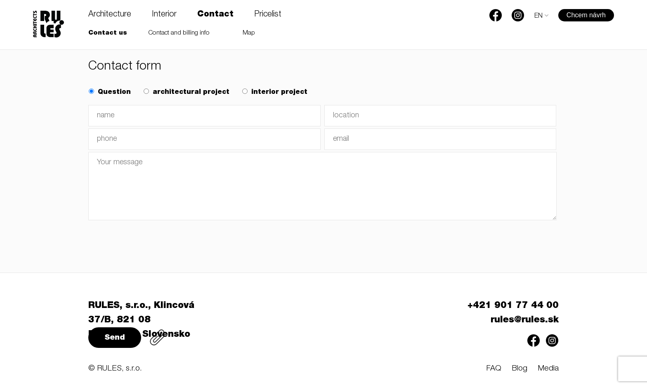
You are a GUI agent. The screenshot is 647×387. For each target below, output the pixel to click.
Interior (164, 15)
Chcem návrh (586, 15)
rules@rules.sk (525, 320)
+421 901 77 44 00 (513, 305)
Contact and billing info (179, 33)
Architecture (109, 15)
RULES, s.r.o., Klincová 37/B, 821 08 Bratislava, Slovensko (141, 320)
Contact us (107, 33)
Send (114, 338)
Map (249, 33)
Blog (519, 369)
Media (548, 369)
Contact (215, 15)
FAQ (493, 369)
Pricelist (267, 15)
